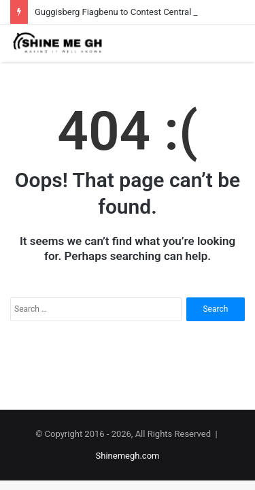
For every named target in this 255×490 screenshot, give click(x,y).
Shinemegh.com (128, 456)
